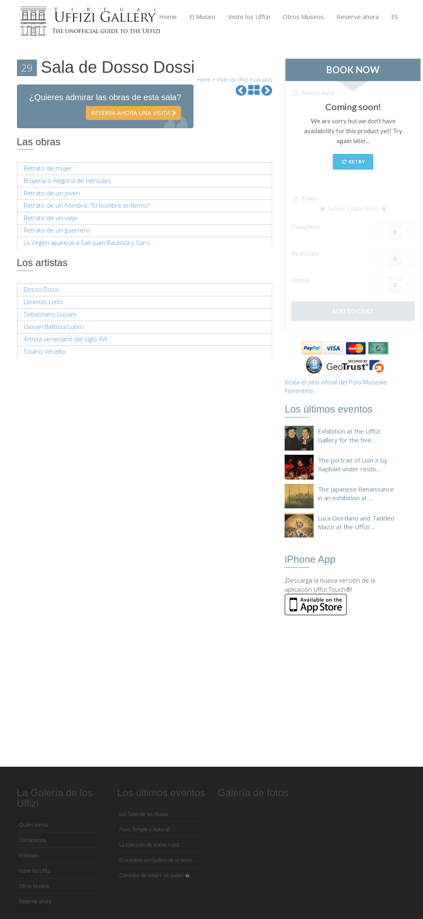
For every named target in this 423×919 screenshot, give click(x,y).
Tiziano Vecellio (45, 351)
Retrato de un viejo (50, 218)
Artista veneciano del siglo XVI (65, 339)
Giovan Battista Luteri (54, 326)
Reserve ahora (357, 16)
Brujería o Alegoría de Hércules (67, 180)
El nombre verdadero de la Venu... (157, 860)
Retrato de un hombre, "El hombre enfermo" (87, 205)
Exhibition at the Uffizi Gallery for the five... (349, 435)
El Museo (202, 16)
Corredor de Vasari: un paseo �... (156, 875)
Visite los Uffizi (249, 16)
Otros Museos (303, 16)
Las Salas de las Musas (143, 814)
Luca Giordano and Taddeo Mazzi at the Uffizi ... (356, 522)
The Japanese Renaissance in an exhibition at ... (356, 493)
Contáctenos (32, 840)
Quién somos (33, 824)
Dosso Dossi (41, 289)
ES (394, 16)
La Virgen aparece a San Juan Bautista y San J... (89, 242)
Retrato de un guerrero (57, 230)
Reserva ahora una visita (133, 113)
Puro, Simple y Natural (144, 829)
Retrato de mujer (48, 168)
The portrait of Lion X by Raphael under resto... (352, 464)
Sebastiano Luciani (50, 314)
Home (168, 16)
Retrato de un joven (52, 193)
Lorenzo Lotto (43, 302)
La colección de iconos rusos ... (151, 844)
